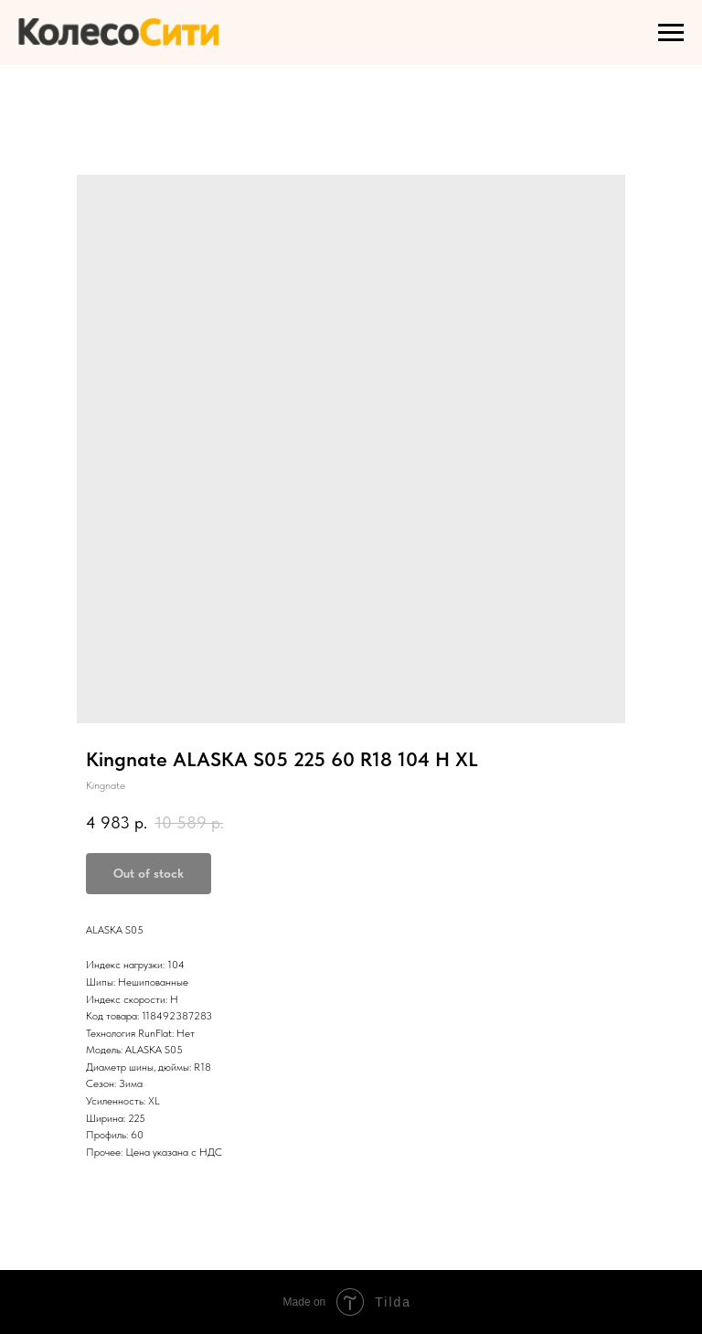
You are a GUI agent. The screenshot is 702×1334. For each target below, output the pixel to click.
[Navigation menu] (671, 33)
